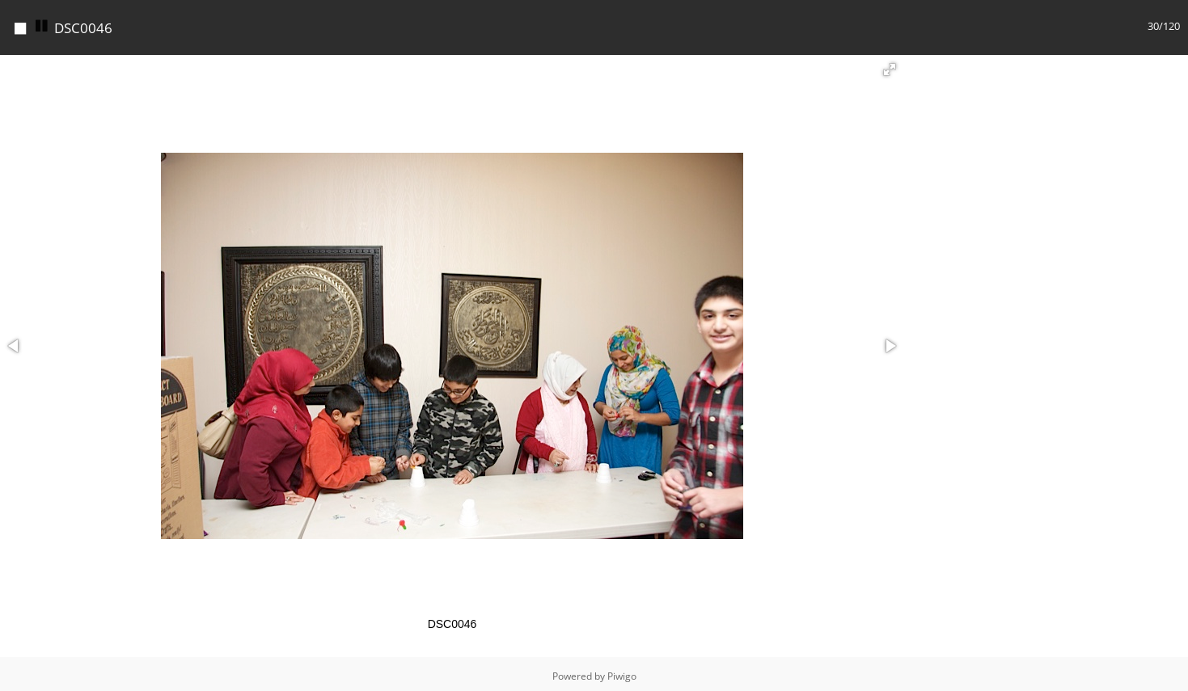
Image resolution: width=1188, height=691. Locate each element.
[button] (890, 65)
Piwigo (621, 672)
